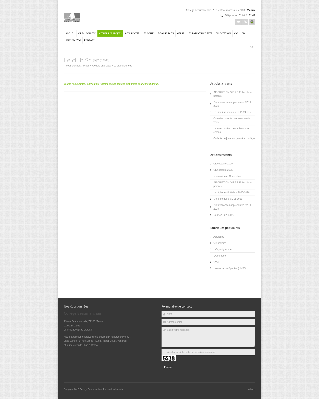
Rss (245, 22)
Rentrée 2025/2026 (223, 215)
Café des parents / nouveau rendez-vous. (232, 120)
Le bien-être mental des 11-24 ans (232, 112)
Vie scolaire (219, 243)
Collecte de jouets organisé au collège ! (234, 140)
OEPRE (180, 33)
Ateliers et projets (110, 33)
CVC (236, 33)
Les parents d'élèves (200, 33)
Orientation (223, 33)
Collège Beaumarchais (91, 389)
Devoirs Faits (166, 33)
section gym (73, 39)
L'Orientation (220, 255)
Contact (89, 39)
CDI (244, 33)
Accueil (70, 33)
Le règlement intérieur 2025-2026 (231, 192)
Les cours (148, 33)
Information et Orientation (227, 176)
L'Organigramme (222, 249)
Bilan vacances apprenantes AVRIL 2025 (232, 104)
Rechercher (251, 46)
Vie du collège (87, 33)
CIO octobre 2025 (223, 163)
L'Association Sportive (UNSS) (229, 268)
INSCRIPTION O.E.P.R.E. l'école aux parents (233, 94)
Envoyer (168, 367)
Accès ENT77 (132, 33)
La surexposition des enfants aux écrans (231, 130)
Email (238, 22)
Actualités (218, 236)
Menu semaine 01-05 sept (227, 198)
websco (251, 389)
